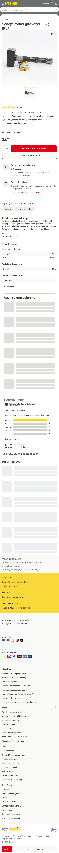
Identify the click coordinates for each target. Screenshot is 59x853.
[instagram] (12, 640)
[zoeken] (55, 9)
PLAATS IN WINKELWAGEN (34, 148)
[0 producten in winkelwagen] (55, 3)
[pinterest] (17, 640)
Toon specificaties (11, 132)
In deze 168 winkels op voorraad (25, 193)
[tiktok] (21, 640)
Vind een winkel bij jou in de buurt (16, 608)
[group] (29, 582)
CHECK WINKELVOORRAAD (29, 156)
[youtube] (8, 640)
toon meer (9, 286)
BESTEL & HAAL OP (35, 849)
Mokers (8, 209)
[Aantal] (6, 148)
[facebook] (4, 640)
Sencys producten (25, 209)
